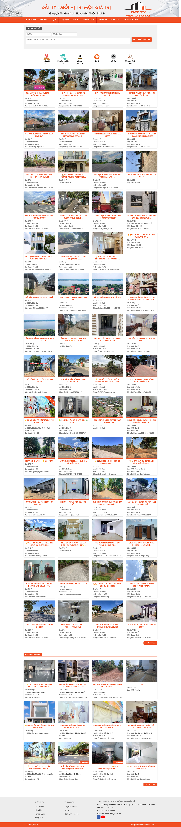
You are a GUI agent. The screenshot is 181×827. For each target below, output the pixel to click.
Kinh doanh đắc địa (73, 264)
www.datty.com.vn (113, 814)
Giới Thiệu (39, 806)
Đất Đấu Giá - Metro (39, 428)
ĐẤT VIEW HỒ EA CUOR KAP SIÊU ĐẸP (107, 297)
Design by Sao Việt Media (140, 825)
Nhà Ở (68, 101)
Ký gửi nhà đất (71, 806)
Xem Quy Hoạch (71, 814)
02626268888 (109, 811)
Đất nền (35, 101)
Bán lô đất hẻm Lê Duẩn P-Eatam (73, 584)
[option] (48, 59)
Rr (142, 684)
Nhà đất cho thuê (141, 223)
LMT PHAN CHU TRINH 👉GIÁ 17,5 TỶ (39, 461)
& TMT (151, 825)
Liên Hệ (38, 810)
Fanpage (39, 817)
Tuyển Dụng (40, 814)
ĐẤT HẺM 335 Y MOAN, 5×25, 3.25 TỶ (39, 297)
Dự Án (34, 733)
